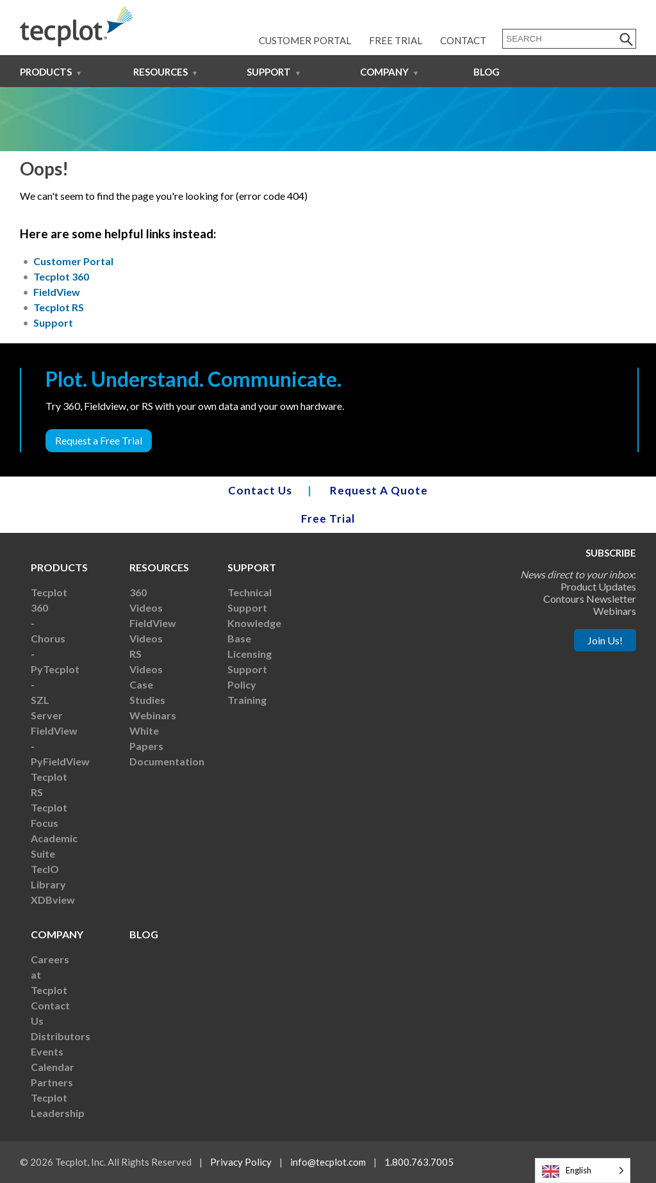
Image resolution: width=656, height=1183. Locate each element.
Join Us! (605, 640)
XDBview (53, 899)
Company (384, 72)
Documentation (166, 761)
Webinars (152, 715)
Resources (160, 72)
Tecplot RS (58, 307)
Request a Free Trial (98, 440)
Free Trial (395, 40)
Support (269, 72)
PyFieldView (60, 761)
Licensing (249, 654)
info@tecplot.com (328, 1162)
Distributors (60, 1036)
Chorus (48, 638)
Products (46, 72)
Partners (52, 1082)
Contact (463, 40)
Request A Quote (379, 490)
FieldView (56, 292)
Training (246, 700)
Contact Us (260, 490)
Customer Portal (305, 40)
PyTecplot (55, 669)
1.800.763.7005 (419, 1162)
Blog (486, 72)
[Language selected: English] (582, 1170)
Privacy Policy (241, 1162)
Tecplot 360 (61, 276)
